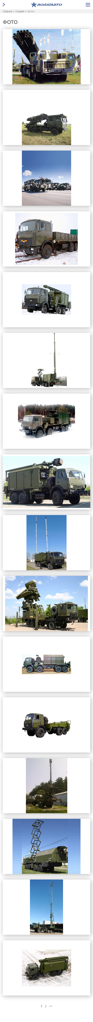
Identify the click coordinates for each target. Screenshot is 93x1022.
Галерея (20, 11)
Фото (30, 11)
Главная (8, 11)
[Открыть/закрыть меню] (88, 4)
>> (50, 1006)
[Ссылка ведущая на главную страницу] (47, 4)
